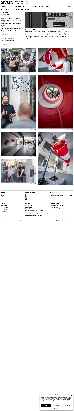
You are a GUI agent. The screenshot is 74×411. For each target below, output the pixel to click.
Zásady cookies (55, 408)
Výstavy (10, 6)
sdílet (3, 44)
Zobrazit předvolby (67, 405)
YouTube (30, 199)
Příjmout (46, 405)
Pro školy (26, 6)
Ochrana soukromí (11, 220)
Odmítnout (56, 405)
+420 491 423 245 (5, 210)
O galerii (34, 6)
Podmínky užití (4, 220)
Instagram (30, 196)
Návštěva (4, 6)
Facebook (30, 194)
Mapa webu (19, 220)
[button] (71, 395)
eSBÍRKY (47, 6)
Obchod (40, 6)
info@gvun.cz (4, 211)
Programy (18, 6)
